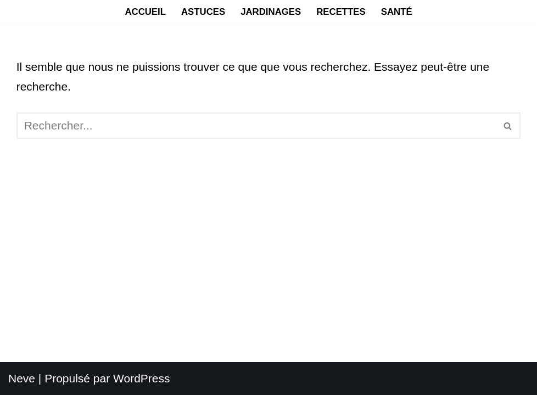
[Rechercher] (256, 125)
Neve (21, 378)
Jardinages (270, 12)
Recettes (341, 12)
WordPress (141, 378)
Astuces (203, 12)
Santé (396, 12)
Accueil (145, 12)
